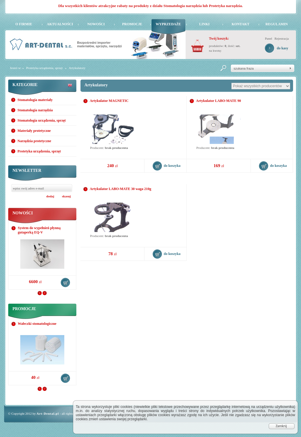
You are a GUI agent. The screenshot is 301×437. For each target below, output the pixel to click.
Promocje (132, 24)
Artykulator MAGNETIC (109, 101)
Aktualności (60, 24)
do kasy (282, 48)
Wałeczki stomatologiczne (37, 324)
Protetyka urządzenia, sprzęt (44, 68)
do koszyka (65, 282)
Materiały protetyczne (34, 131)
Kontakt (240, 24)
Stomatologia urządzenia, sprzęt (42, 120)
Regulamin (276, 24)
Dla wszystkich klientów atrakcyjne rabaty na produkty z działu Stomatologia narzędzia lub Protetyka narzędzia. (150, 6)
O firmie (24, 24)
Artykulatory (77, 68)
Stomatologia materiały (35, 100)
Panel (268, 38)
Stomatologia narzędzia (35, 110)
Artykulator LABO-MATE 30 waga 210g (121, 189)
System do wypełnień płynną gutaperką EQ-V (39, 230)
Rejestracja (282, 38)
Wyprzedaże (168, 24)
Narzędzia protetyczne (34, 141)
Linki (204, 24)
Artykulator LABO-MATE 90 (218, 101)
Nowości (96, 24)
